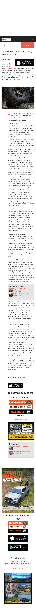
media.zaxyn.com (18, 569)
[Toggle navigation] (32, 39)
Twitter (16, 419)
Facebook (23, 419)
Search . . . (27, 45)
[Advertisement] (18, 18)
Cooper (10, 68)
